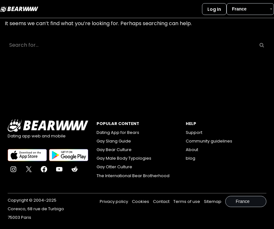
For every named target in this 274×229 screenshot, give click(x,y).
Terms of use (186, 201)
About (192, 150)
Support (194, 132)
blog (190, 158)
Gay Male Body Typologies (124, 158)
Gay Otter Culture (114, 167)
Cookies (140, 201)
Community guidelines (209, 141)
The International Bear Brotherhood (133, 176)
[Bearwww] (19, 9)
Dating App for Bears (118, 132)
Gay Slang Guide (114, 141)
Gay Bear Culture (114, 150)
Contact (161, 201)
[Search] (130, 45)
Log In (214, 9)
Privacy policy (114, 201)
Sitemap (212, 201)
